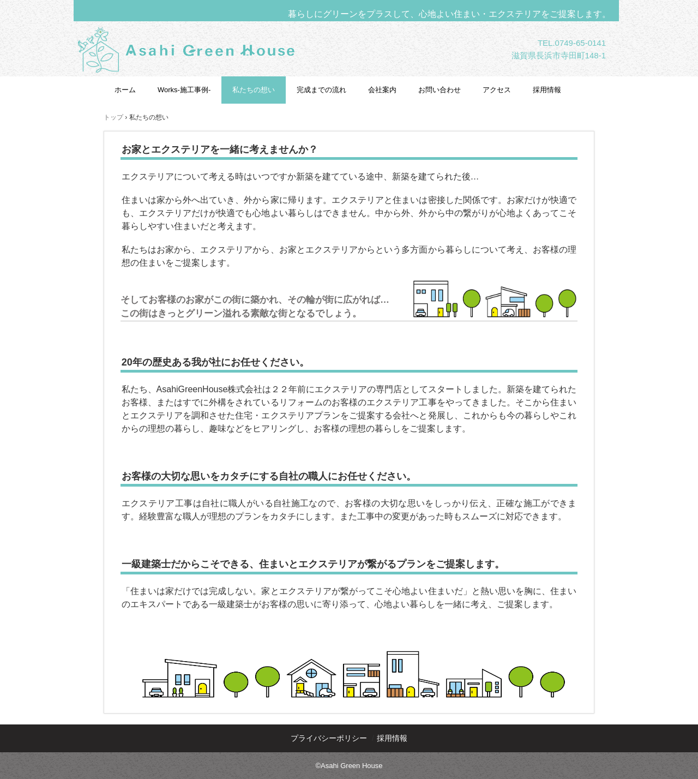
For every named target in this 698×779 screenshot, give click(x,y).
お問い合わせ (439, 90)
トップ (113, 117)
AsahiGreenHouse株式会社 (211, 84)
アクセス (497, 90)
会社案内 (382, 90)
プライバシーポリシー (329, 738)
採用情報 (547, 90)
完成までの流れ (321, 90)
